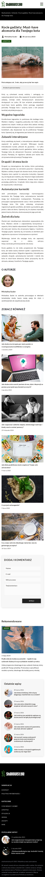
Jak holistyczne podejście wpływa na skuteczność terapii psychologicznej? (27, 716)
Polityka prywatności (11, 794)
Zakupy (5, 821)
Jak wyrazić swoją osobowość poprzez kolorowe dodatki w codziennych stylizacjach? (25, 739)
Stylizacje (6, 813)
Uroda (4, 817)
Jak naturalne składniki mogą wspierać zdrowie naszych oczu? (25, 705)
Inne (3, 824)
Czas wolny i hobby (10, 806)
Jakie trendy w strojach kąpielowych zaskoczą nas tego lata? (27, 751)
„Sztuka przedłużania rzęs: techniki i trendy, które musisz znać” (27, 852)
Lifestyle (6, 41)
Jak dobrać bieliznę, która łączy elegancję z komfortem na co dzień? (27, 694)
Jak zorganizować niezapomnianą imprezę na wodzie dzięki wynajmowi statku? (26, 841)
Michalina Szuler (11, 37)
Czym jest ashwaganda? (10, 505)
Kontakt (5, 790)
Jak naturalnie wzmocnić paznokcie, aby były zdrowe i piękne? (27, 728)
